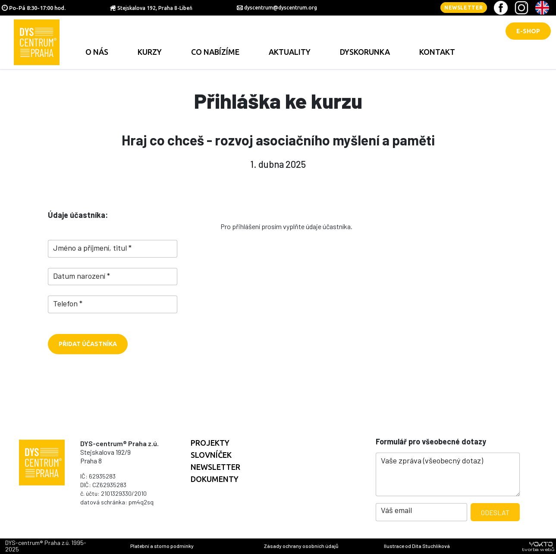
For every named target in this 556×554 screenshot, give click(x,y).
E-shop (528, 31)
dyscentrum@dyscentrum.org (280, 7)
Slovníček (211, 454)
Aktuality (290, 51)
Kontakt (437, 51)
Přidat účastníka (88, 343)
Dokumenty (215, 479)
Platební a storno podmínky (162, 546)
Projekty (210, 442)
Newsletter (463, 7)
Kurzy (150, 51)
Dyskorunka (365, 51)
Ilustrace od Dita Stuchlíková (417, 546)
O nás (96, 51)
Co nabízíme (215, 51)
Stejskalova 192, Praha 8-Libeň (154, 8)
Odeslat (495, 512)
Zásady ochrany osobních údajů (301, 546)
